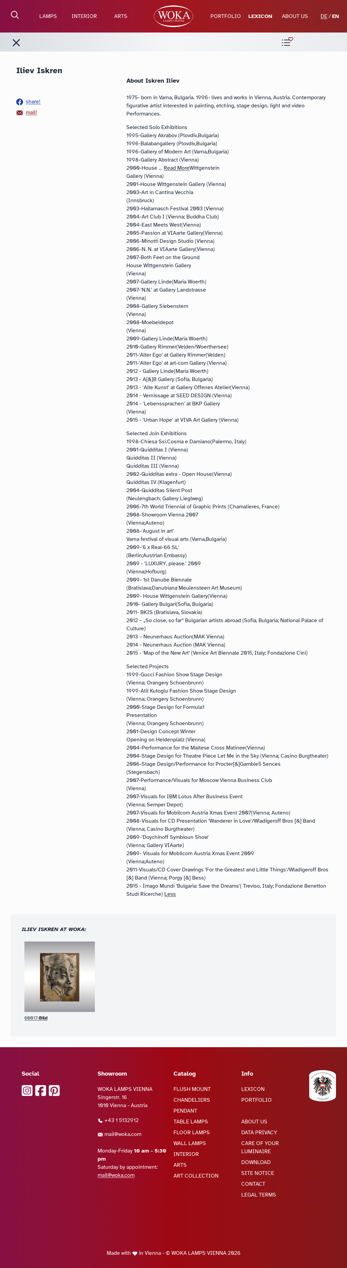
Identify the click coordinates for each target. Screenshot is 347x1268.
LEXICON (260, 16)
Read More (176, 168)
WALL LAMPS (190, 1143)
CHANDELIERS (192, 1100)
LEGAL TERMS (258, 1194)
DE (324, 16)
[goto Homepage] (173, 16)
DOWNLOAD (256, 1162)
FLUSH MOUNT (192, 1089)
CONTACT (253, 1184)
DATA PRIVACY (259, 1132)
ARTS (120, 16)
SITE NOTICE (257, 1173)
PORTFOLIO (225, 16)
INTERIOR (84, 16)
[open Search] (15, 15)
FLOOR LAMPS (192, 1132)
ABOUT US (295, 16)
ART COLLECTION (196, 1175)
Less (170, 894)
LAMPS (48, 16)
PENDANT (185, 1110)
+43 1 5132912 (118, 1120)
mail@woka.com (119, 1134)
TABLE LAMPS (191, 1121)
